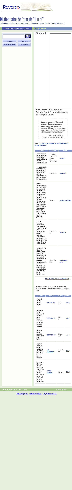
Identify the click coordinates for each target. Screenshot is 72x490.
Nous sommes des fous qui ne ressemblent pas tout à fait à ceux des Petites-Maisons (41, 158)
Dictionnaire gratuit (35, 394)
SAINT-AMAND (49, 372)
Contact (24, 389)
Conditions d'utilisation (9, 389)
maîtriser (63, 173)
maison (62, 158)
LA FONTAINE (50, 351)
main (67, 302)
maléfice (63, 232)
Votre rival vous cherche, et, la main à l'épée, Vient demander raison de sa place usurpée (40, 318)
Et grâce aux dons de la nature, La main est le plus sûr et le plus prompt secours (40, 351)
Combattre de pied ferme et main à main (39, 302)
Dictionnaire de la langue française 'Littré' (17, 28)
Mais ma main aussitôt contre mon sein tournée (40, 335)
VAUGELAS (51, 302)
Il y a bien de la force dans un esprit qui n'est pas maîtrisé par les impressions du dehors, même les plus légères (41, 173)
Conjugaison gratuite (49, 394)
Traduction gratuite (22, 394)
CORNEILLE (51, 318)
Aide (19, 389)
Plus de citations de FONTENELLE (57, 279)
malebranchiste (65, 200)
